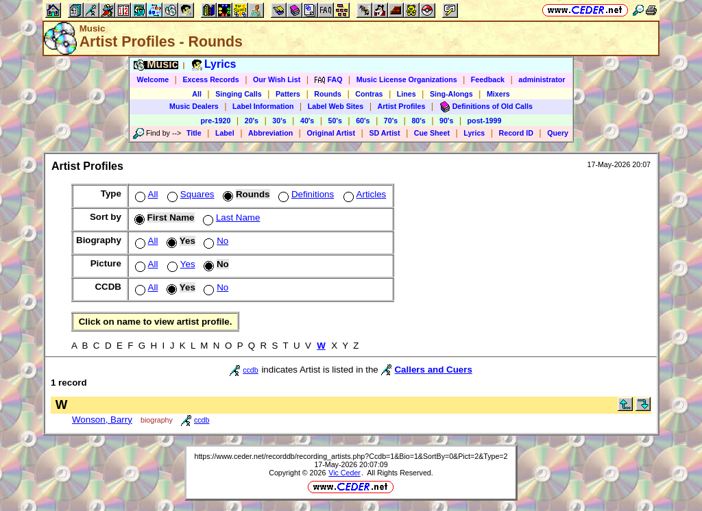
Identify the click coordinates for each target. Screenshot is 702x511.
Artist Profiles (402, 106)
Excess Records (210, 79)
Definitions (305, 194)
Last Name (230, 217)
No (214, 241)
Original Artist (330, 133)
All (197, 94)
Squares (190, 194)
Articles (364, 194)
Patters (288, 94)
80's (418, 120)
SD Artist (384, 133)
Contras (369, 94)
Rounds (327, 94)
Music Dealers (194, 106)
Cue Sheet (432, 133)
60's (363, 120)
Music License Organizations (406, 79)
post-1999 (485, 120)
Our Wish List (276, 79)
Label (224, 133)
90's (446, 120)
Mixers (498, 94)
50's (335, 120)
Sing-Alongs (451, 94)
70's (391, 120)
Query (557, 133)
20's (251, 120)
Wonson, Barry (102, 419)
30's (279, 120)
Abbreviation (270, 133)
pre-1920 (216, 120)
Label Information (262, 106)
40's (307, 120)
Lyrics (474, 133)
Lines (406, 94)
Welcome (153, 79)
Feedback (488, 79)
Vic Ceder (344, 473)
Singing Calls (238, 94)
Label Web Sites (336, 106)
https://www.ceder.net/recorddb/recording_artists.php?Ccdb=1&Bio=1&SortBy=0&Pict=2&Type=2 (350, 456)
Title (194, 133)
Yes (180, 264)
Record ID (516, 133)
